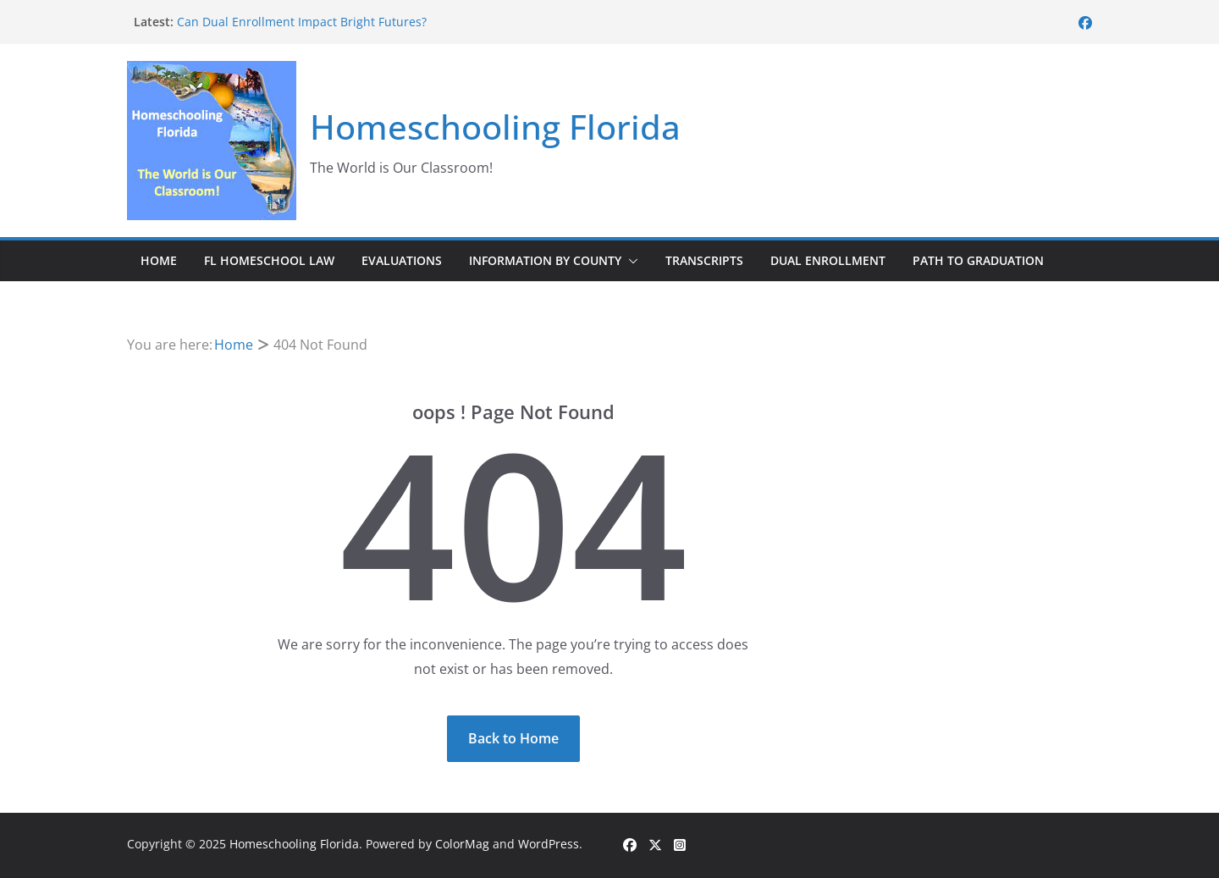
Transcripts (704, 260)
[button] (629, 261)
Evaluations (401, 260)
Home (159, 260)
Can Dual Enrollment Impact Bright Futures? (302, 22)
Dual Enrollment (827, 260)
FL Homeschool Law (269, 260)
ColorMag (462, 844)
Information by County (545, 260)
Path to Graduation (978, 260)
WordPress (548, 844)
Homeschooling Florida (495, 126)
